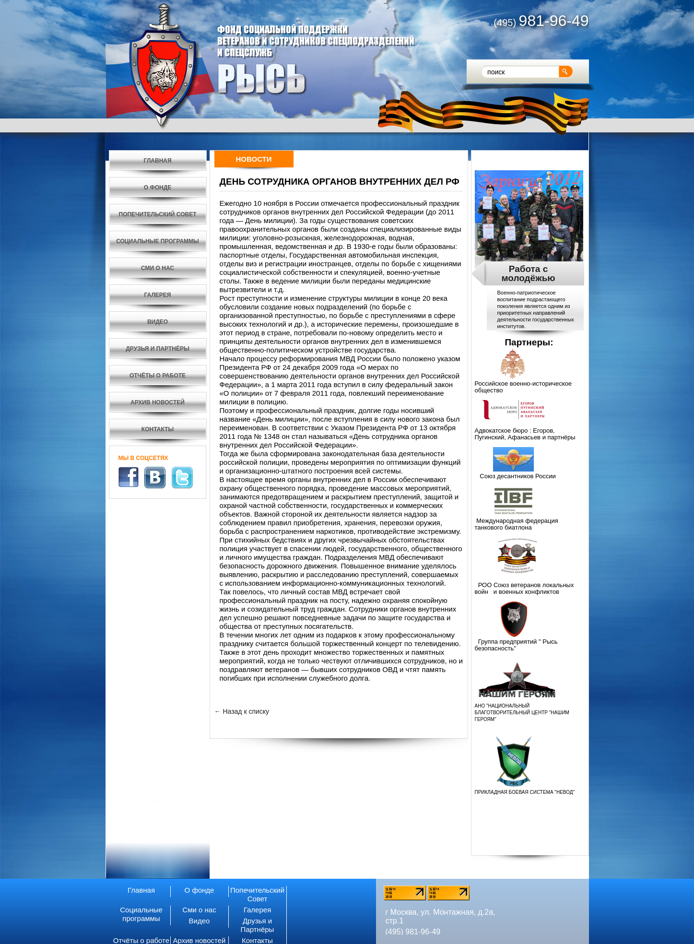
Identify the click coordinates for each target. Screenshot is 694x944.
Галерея (257, 910)
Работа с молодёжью (528, 273)
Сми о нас (199, 910)
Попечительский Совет (257, 894)
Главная (141, 890)
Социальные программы (141, 914)
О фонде (199, 890)
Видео (199, 921)
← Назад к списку (242, 711)
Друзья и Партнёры (257, 925)
